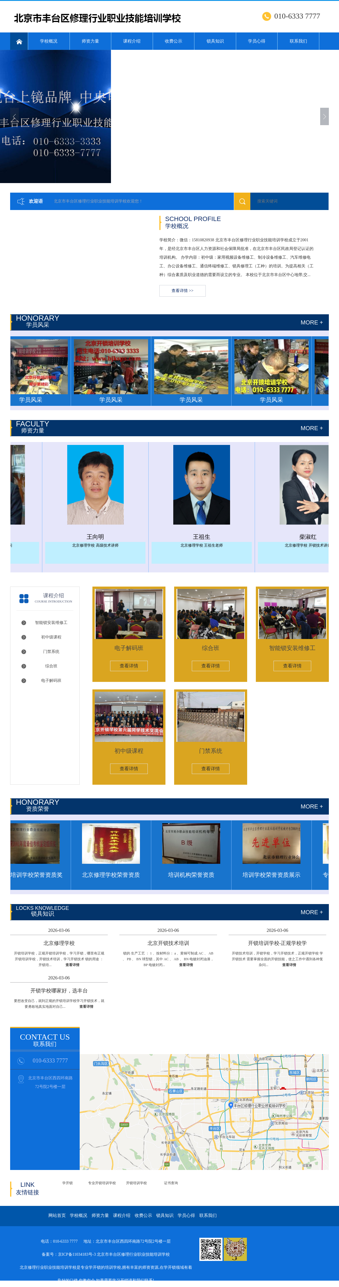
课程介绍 (132, 41)
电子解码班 (51, 680)
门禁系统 (51, 651)
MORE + (312, 912)
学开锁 (67, 1183)
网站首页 (57, 1215)
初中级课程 (51, 637)
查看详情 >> (182, 291)
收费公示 (173, 41)
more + (312, 322)
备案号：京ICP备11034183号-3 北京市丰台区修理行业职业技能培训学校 (106, 1254)
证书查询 (171, 1183)
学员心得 (256, 41)
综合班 (51, 666)
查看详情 (129, 665)
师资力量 (90, 41)
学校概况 (48, 41)
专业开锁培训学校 (102, 1183)
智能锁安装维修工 (51, 622)
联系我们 (298, 41)
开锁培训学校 (136, 1183)
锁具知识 (215, 41)
